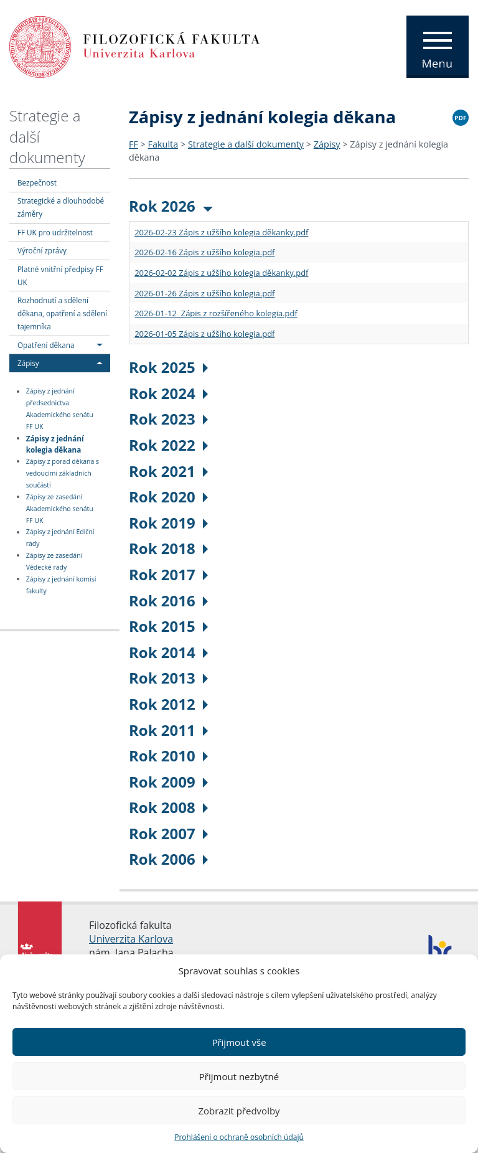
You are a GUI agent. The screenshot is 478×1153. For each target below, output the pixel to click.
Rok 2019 (168, 522)
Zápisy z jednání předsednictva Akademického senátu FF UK (59, 409)
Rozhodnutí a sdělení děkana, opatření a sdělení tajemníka (62, 313)
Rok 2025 (168, 367)
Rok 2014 (168, 652)
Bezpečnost (37, 182)
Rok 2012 (168, 704)
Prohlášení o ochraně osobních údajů (239, 1137)
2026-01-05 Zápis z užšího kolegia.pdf (204, 333)
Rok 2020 (168, 496)
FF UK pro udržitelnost (55, 232)
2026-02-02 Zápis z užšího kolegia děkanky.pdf (221, 272)
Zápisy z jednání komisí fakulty (61, 585)
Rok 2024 (168, 393)
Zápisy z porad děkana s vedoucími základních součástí (62, 473)
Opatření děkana (45, 345)
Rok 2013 (168, 677)
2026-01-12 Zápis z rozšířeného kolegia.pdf (216, 313)
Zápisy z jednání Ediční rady (60, 538)
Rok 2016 (168, 600)
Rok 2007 (168, 833)
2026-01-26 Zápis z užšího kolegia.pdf (204, 293)
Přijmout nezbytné (239, 1076)
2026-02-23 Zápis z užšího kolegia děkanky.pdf (221, 232)
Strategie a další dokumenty (246, 144)
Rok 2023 (168, 418)
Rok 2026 (171, 205)
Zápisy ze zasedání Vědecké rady (54, 561)
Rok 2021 (168, 471)
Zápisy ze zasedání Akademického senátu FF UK (59, 508)
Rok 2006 (168, 859)
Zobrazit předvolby (238, 1110)
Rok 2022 (168, 445)
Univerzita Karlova (131, 939)
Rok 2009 (168, 781)
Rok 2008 (168, 807)
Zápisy (28, 363)
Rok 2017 (168, 574)
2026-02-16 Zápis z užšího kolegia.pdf (204, 252)
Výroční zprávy (42, 250)
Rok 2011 (168, 730)
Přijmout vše (239, 1042)
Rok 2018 (168, 548)
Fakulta (163, 144)
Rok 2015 (168, 626)
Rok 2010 (168, 755)
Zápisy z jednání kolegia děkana (55, 443)
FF (133, 144)
